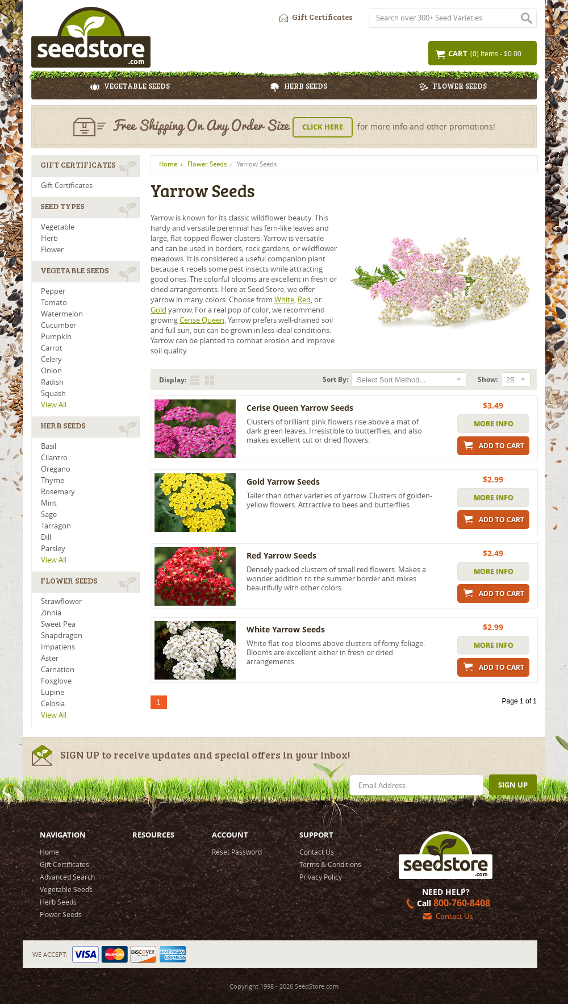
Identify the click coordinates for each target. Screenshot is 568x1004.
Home (168, 164)
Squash (53, 393)
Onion (51, 370)
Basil (48, 446)
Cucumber (58, 325)
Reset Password (237, 851)
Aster (50, 658)
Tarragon (56, 526)
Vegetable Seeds (130, 87)
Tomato (54, 302)
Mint (49, 503)
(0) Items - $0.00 (478, 53)
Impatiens (58, 647)
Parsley (53, 548)
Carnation (57, 669)
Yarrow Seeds (257, 164)
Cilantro (54, 457)
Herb (49, 238)
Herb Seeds (298, 87)
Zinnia (51, 612)
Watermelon (62, 314)
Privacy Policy (320, 876)
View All (53, 405)
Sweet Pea (58, 624)
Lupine (52, 692)
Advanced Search (67, 876)
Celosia (53, 703)
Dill (46, 537)
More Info (493, 423)
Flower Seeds (453, 87)
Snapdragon (61, 635)
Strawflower (61, 601)
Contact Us (316, 851)
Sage (49, 514)
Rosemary (58, 491)
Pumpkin (56, 336)
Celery (51, 359)
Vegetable (57, 227)
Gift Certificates (313, 15)
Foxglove (56, 681)
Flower (52, 249)
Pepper (53, 291)
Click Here (322, 127)
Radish (52, 382)
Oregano (55, 469)
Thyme (52, 480)
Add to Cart (493, 445)
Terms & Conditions (330, 864)
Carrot (51, 348)
